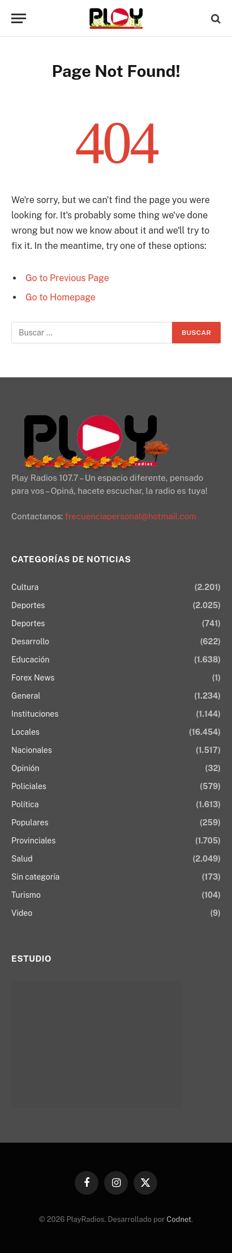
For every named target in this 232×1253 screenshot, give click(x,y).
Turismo (26, 894)
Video (21, 913)
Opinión (25, 768)
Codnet (178, 1219)
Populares (29, 822)
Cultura (24, 587)
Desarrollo (30, 641)
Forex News (32, 677)
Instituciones (34, 713)
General (25, 695)
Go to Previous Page (67, 278)
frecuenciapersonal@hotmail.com (130, 516)
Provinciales (33, 840)
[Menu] (18, 18)
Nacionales (31, 750)
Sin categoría (35, 876)
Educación (30, 659)
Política (24, 804)
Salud (22, 858)
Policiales (28, 786)
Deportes (28, 605)
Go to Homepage (60, 297)
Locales (25, 732)
